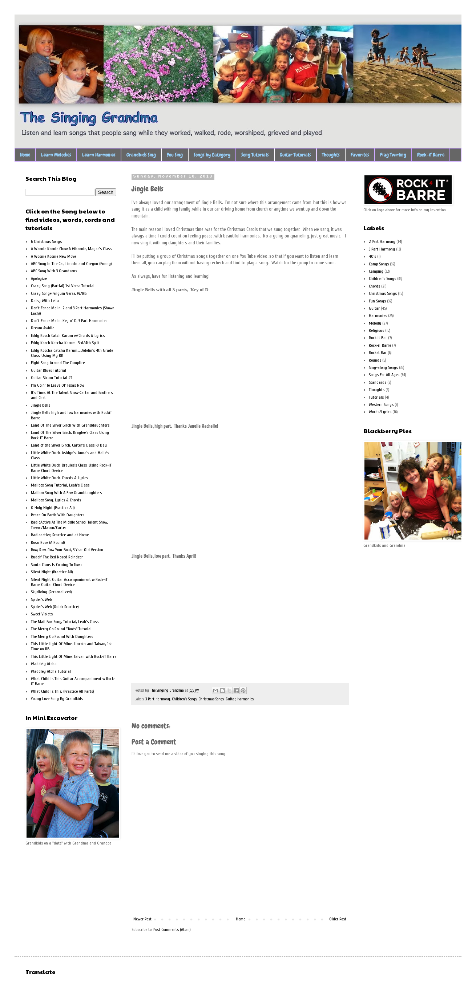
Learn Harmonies (99, 154)
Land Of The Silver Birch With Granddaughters (70, 425)
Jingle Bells (40, 405)
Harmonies (245, 699)
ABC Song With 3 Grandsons (54, 270)
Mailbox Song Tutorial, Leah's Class (60, 485)
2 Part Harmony (382, 241)
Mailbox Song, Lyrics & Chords (56, 499)
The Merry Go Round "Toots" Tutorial (61, 628)
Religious (376, 330)
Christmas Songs (211, 699)
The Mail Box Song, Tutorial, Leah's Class (64, 621)
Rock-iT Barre (430, 154)
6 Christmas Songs (46, 241)
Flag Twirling (393, 154)
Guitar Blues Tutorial (48, 370)
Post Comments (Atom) (172, 929)
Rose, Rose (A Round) (48, 542)
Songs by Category (212, 154)
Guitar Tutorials (295, 154)
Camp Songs (379, 263)
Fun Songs (377, 301)
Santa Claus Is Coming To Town (56, 564)
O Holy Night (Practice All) (53, 507)
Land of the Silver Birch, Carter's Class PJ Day (69, 445)
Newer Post (142, 918)
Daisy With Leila (45, 300)
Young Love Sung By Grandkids (57, 698)
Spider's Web (41, 599)
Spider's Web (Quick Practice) (55, 606)
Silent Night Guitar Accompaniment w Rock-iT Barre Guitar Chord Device (69, 582)
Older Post (337, 918)
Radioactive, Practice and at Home (60, 534)
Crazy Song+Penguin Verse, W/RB (58, 293)
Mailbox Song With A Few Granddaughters (66, 492)
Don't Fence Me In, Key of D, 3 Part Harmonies (69, 320)
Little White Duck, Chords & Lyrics (59, 477)
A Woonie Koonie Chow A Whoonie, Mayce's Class (71, 248)
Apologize (39, 278)
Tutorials (376, 397)
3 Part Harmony (157, 699)
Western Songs (381, 404)
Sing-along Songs (383, 367)
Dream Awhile (42, 327)
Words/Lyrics (380, 411)
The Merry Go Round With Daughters (62, 636)
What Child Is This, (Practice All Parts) (62, 691)
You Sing (175, 154)
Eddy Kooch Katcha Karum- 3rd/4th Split (65, 342)
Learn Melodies (56, 154)
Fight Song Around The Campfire (58, 362)
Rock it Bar (378, 337)
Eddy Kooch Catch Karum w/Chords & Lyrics (68, 335)
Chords (374, 286)
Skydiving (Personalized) (51, 591)
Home (25, 154)
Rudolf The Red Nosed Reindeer (57, 556)
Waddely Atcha (44, 663)
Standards (377, 382)
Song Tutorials (255, 154)
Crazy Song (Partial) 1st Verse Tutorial (62, 285)
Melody (375, 323)
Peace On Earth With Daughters (57, 514)
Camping (376, 271)
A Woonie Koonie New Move (53, 256)
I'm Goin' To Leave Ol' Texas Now (57, 385)
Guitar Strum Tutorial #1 (51, 377)
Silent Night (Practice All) (52, 571)
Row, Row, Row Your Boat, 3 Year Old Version (67, 549)
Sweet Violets (42, 614)
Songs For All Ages (384, 374)
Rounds (375, 360)
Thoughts (331, 154)
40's (372, 256)
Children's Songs (184, 699)
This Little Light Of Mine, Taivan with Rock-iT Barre (73, 656)
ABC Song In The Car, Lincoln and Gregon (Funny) (71, 263)
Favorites (360, 154)
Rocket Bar (378, 352)
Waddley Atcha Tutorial (51, 671)
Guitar (230, 699)
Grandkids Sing (141, 154)
